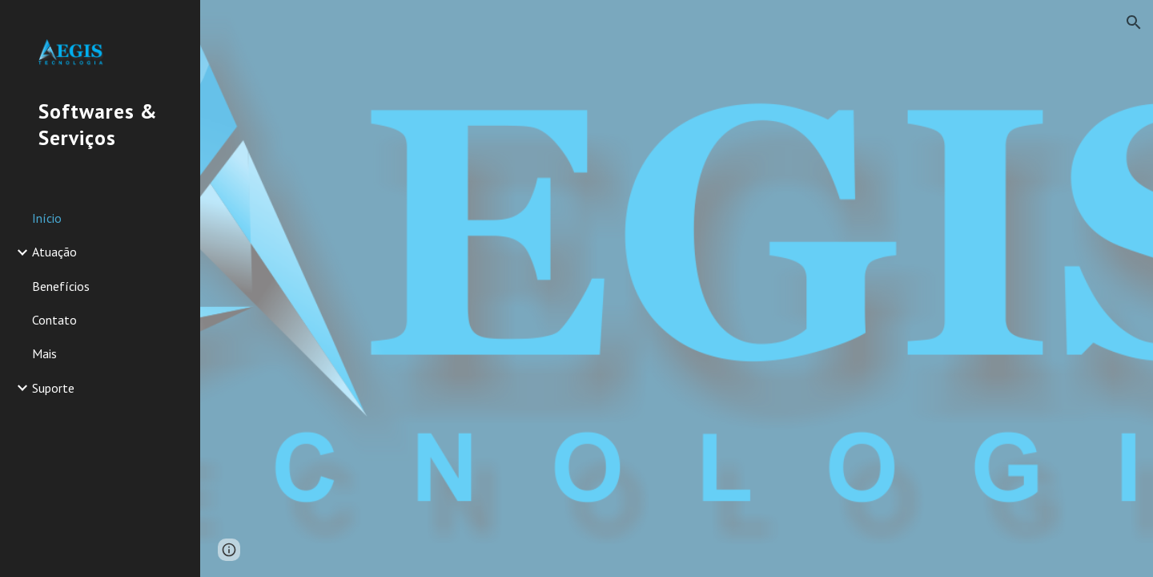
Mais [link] (44, 353)
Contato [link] (54, 320)
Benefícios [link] (61, 286)
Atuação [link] (54, 252)
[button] (1134, 22)
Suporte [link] (53, 388)
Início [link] (47, 218)
